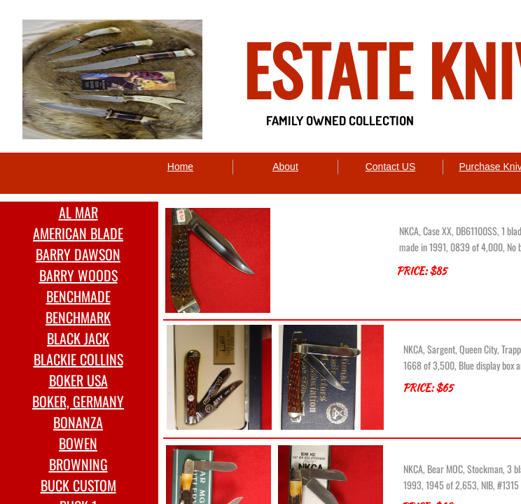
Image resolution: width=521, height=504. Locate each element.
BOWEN (78, 443)
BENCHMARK (78, 317)
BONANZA (78, 422)
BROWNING (78, 464)
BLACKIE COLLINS (78, 359)
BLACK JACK (78, 338)
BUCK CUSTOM (78, 485)
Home (180, 166)
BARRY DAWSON (78, 254)
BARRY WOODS (78, 275)
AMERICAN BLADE (78, 233)
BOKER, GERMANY (78, 401)
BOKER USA (78, 380)
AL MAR (78, 212)
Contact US (391, 166)
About (285, 166)
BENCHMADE (78, 296)
